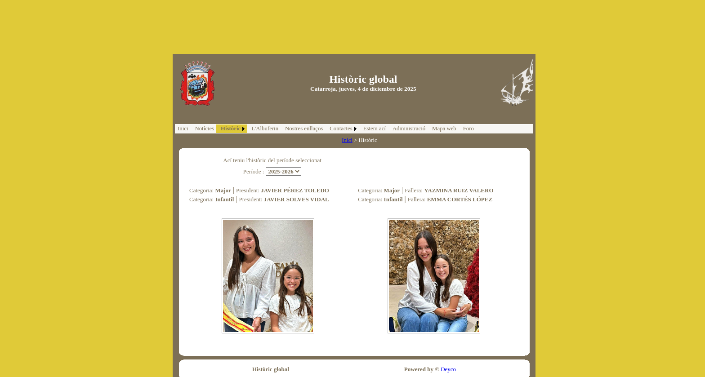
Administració (409, 128)
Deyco (447, 369)
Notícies (204, 128)
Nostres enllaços (304, 128)
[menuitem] (182, 128)
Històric (231, 128)
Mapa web (444, 128)
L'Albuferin (264, 128)
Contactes (341, 128)
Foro (468, 128)
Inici (183, 128)
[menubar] (325, 128)
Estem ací (374, 128)
